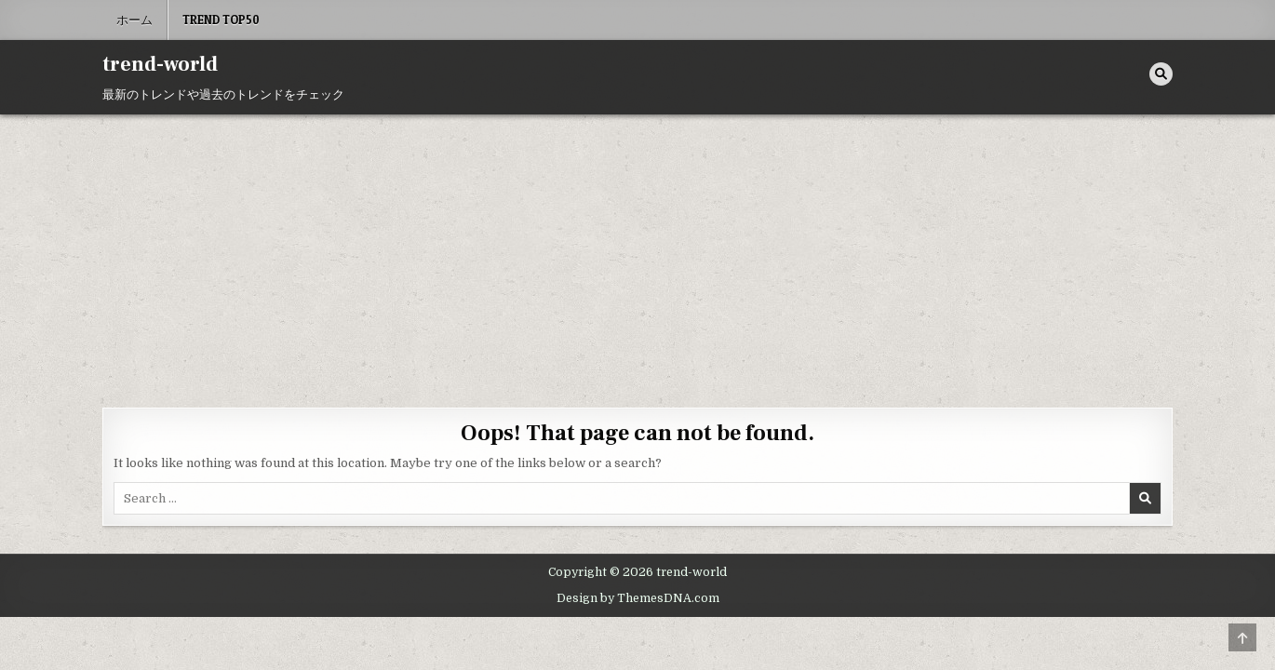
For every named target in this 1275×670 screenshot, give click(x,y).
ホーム (134, 19)
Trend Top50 (221, 19)
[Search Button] (1161, 74)
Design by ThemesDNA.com (638, 598)
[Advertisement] (637, 254)
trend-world (160, 64)
